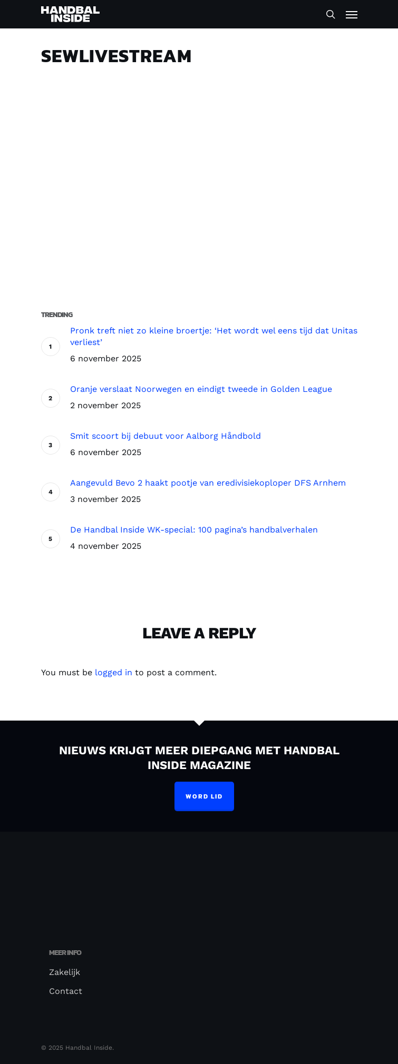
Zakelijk (64, 972)
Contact (65, 991)
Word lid (204, 796)
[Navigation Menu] (351, 14)
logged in (113, 672)
